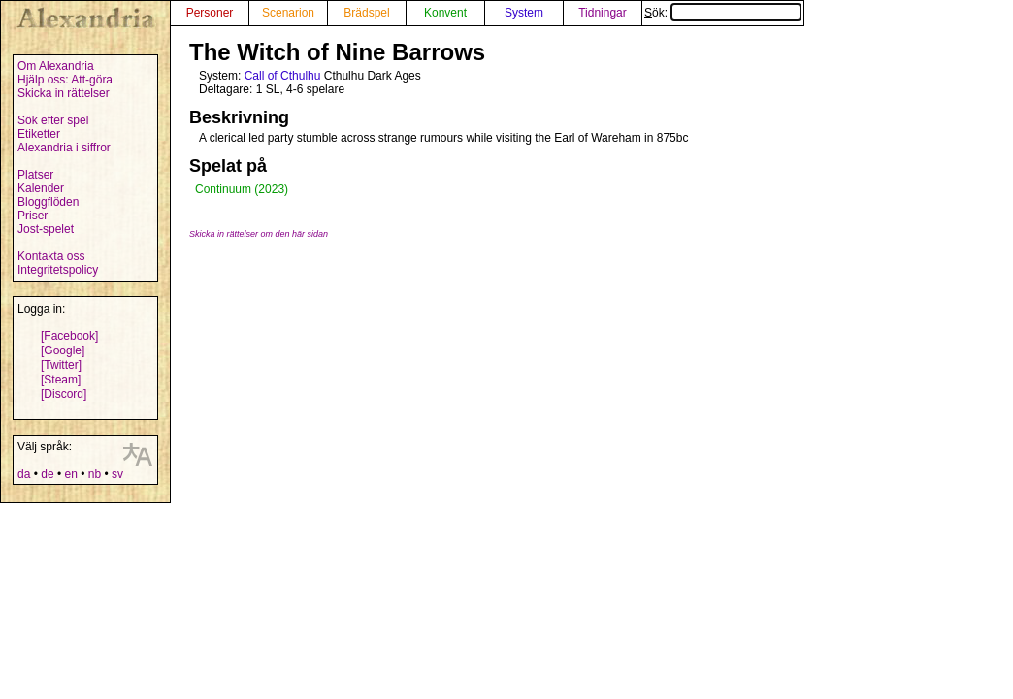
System (524, 12)
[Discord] (63, 394)
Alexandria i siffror (64, 147)
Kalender (40, 188)
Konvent (445, 12)
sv (117, 474)
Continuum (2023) (241, 189)
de (47, 474)
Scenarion (288, 12)
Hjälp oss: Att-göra (65, 79)
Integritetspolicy (57, 270)
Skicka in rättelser (63, 93)
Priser (32, 215)
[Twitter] (61, 365)
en (70, 474)
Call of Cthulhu (283, 76)
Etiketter (38, 134)
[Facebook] (69, 336)
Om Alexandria (55, 66)
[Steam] (61, 379)
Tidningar (602, 12)
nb (94, 474)
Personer (210, 12)
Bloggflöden (48, 202)
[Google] (62, 350)
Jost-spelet (45, 229)
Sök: (722, 12)
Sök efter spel (52, 120)
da (23, 474)
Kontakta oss (50, 256)
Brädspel (366, 12)
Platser (35, 175)
